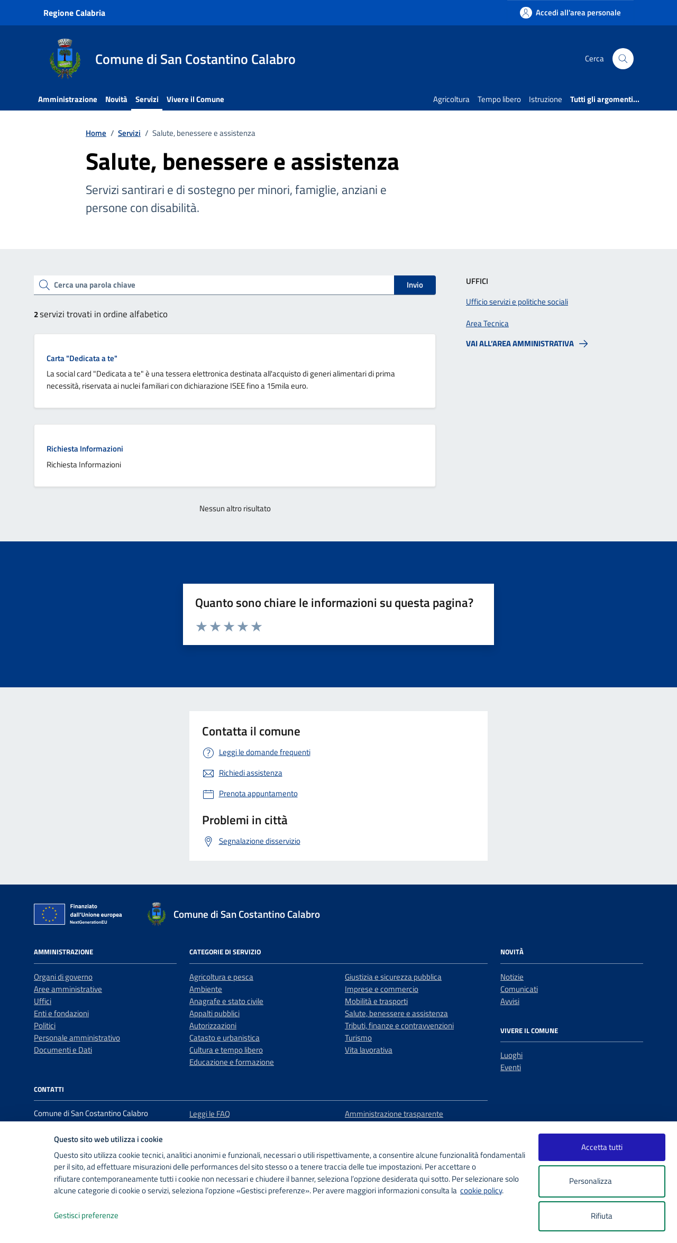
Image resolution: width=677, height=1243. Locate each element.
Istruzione (545, 99)
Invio (415, 285)
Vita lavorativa (368, 1050)
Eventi (510, 1067)
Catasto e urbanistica (224, 1038)
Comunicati (519, 989)
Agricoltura (451, 99)
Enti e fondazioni (61, 1013)
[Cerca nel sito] (623, 58)
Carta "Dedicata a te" (82, 358)
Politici (45, 1025)
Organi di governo (63, 977)
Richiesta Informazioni (85, 449)
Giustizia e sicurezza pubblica (393, 977)
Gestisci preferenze (97, 1216)
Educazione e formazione (231, 1062)
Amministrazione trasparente (394, 1114)
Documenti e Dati (63, 1050)
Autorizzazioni (212, 1025)
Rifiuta (601, 1216)
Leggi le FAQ (209, 1114)
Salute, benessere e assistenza (396, 1013)
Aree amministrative (68, 989)
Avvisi (509, 1001)
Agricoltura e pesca (221, 977)
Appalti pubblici (214, 1013)
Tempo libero (499, 99)
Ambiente (205, 989)
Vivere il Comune (195, 99)
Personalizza (601, 1181)
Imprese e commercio (381, 989)
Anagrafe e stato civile (226, 1001)
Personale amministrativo (77, 1038)
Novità (116, 99)
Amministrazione (67, 99)
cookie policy (481, 1190)
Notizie (512, 977)
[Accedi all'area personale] (570, 12)
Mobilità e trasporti (376, 1001)
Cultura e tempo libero (226, 1050)
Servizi (147, 99)
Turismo (358, 1038)
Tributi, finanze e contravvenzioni (399, 1025)
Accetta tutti (602, 1147)
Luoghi (511, 1055)
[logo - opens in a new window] (27, 1224)
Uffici (42, 1001)
